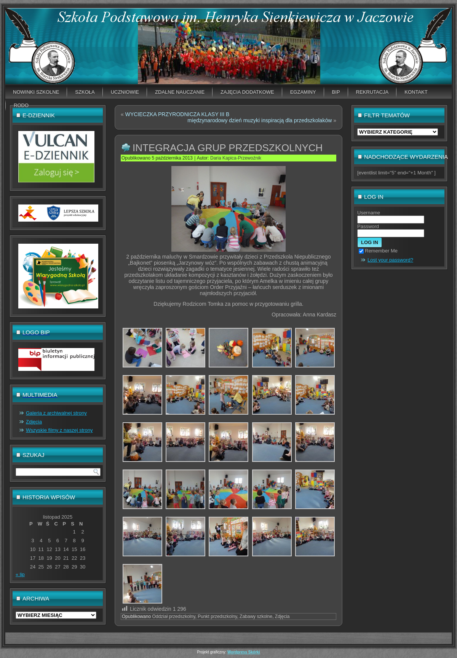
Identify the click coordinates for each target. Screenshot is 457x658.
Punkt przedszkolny (217, 616)
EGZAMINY (303, 92)
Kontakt (415, 92)
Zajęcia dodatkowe (247, 92)
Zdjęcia (34, 422)
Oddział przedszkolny (173, 616)
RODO (21, 105)
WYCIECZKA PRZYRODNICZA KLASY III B (177, 114)
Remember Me (378, 251)
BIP (336, 92)
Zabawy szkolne (256, 616)
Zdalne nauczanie (180, 92)
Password (368, 226)
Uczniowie (125, 92)
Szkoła (84, 92)
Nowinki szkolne (36, 92)
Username (368, 213)
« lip (20, 574)
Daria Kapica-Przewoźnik (235, 158)
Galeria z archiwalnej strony (56, 413)
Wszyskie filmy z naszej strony (59, 430)
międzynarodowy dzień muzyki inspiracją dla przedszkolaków (259, 120)
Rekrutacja (372, 92)
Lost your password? (390, 260)
